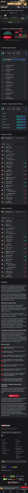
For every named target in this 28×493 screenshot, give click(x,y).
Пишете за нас (19, 446)
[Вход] (24, 7)
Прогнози (3, 491)
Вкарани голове (5, 124)
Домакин (8, 144)
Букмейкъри (5, 443)
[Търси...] (21, 7)
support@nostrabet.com (6, 470)
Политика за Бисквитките (10, 488)
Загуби (3, 121)
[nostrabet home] (5, 425)
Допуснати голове (6, 127)
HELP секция (18, 453)
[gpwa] (12, 476)
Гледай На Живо (14, 395)
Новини (4, 452)
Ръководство (5, 453)
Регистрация (8, 37)
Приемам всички (24, 487)
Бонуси (3, 441)
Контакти (18, 443)
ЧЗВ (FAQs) (18, 441)
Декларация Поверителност (19, 449)
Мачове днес (10, 491)
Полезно (17, 491)
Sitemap (17, 454)
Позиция (4, 113)
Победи (4, 116)
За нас (17, 444)
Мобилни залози (6, 450)
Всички (3, 144)
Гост (12, 144)
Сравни (4, 446)
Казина (3, 444)
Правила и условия (20, 451)
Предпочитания (24, 489)
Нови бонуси (24, 491)
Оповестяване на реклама (19, 457)
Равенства (4, 119)
